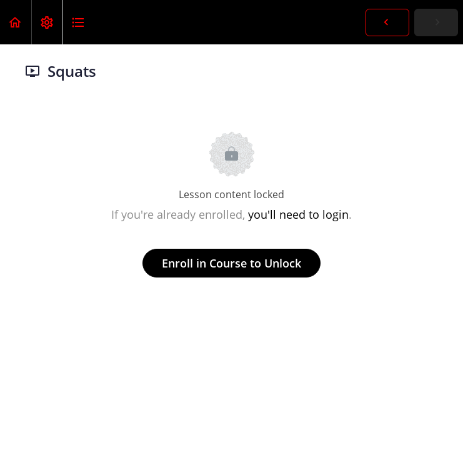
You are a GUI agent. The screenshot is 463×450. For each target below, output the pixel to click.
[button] (15, 22)
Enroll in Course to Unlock (231, 263)
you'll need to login (298, 214)
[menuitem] (46, 22)
